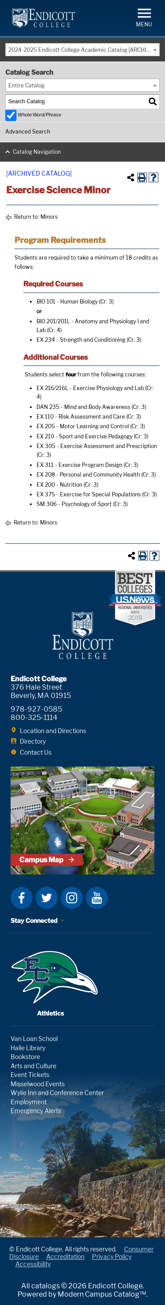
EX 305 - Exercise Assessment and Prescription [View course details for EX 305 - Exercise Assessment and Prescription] (97, 446)
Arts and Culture (33, 1066)
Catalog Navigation (37, 151)
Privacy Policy (112, 1256)
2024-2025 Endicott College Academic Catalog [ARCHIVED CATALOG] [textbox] (83, 50)
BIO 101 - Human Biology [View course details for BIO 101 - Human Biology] (67, 301)
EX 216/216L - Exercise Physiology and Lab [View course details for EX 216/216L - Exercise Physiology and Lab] (90, 388)
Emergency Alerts (36, 1110)
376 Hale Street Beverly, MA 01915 (41, 691)
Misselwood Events (38, 1084)
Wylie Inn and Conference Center (57, 1092)
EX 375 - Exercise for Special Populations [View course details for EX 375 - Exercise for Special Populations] (89, 494)
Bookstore (25, 1056)
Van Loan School (34, 1038)
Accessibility (33, 1264)
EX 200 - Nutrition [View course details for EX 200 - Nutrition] (59, 484)
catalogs (45, 1286)
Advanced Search (27, 131)
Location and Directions (53, 730)
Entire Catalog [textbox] (26, 85)
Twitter (47, 898)
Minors (49, 216)
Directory (33, 741)
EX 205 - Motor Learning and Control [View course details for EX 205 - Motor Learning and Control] (83, 426)
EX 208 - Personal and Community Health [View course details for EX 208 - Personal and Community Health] (88, 474)
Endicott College (44, 18)
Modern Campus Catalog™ (102, 1294)
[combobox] (82, 49)
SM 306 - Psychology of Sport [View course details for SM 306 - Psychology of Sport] (74, 504)
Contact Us (35, 752)
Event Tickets (30, 1074)
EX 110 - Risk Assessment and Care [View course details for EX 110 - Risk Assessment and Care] (81, 416)
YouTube (97, 898)
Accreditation (65, 1256)
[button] (144, 17)
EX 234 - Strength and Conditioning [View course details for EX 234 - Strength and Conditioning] (81, 339)
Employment (29, 1102)
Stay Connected (34, 920)
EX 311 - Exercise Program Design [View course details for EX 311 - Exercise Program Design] (79, 465)
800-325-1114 (34, 717)
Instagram (72, 898)
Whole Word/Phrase (39, 115)
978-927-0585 (36, 709)
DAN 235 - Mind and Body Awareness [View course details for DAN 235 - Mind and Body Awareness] (83, 407)
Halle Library (28, 1048)
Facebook (22, 898)
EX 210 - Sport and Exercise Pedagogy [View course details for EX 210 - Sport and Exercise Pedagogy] (84, 436)
